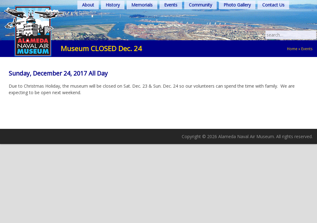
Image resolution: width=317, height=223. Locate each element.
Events (170, 5)
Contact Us (273, 5)
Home (292, 48)
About (88, 5)
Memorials (142, 5)
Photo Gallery (237, 5)
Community (200, 5)
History (113, 5)
